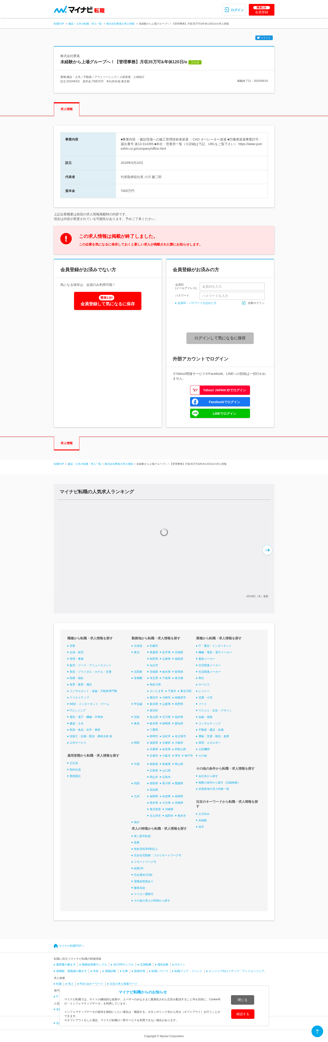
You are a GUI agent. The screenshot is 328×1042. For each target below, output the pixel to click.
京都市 (154, 755)
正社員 (74, 763)
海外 (137, 822)
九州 (137, 796)
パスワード (182, 295)
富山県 (154, 717)
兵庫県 (154, 749)
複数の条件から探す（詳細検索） (219, 782)
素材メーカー (206, 658)
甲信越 (138, 704)
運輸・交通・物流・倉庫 (213, 736)
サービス (204, 684)
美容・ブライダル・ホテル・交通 (90, 671)
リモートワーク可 (145, 862)
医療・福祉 (77, 678)
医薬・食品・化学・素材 (85, 729)
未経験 (202, 820)
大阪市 (166, 755)
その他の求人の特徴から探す (152, 900)
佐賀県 (166, 796)
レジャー (204, 691)
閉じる (242, 1000)
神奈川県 (155, 684)
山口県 (166, 770)
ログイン (237, 10)
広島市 (166, 777)
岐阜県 (154, 723)
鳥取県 (154, 764)
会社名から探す (208, 776)
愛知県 (179, 723)
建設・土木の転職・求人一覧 (85, 23)
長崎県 (179, 796)
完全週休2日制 (143, 874)
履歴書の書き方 (66, 964)
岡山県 (179, 764)
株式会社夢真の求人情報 (120, 23)
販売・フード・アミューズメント (90, 665)
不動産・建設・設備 (211, 729)
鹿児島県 (155, 809)
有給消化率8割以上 (146, 849)
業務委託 (75, 776)
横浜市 (154, 697)
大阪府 (179, 742)
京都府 (166, 742)
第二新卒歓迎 (142, 836)
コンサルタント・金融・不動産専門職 (93, 691)
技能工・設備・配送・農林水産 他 (91, 736)
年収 (96, 971)
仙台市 (154, 665)
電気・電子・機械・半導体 (86, 717)
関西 (137, 742)
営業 (72, 645)
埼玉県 (154, 678)
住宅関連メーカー (209, 665)
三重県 (154, 729)
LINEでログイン (225, 413)
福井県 (179, 717)
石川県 (166, 717)
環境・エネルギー (209, 742)
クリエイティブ (79, 697)
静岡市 (154, 736)
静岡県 (166, 723)
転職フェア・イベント (188, 971)
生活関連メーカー (209, 671)
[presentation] (221, 319)
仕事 (125, 971)
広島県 (154, 770)
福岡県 (154, 796)
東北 (137, 652)
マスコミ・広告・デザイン (215, 710)
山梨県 (166, 704)
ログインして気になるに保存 (220, 338)
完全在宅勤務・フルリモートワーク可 (157, 855)
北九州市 (155, 815)
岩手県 (166, 652)
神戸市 (189, 755)
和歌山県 (180, 749)
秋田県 (154, 658)
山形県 (166, 658)
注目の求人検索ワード (123, 983)
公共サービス (78, 742)
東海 (137, 723)
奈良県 (166, 749)
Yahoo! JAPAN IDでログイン (224, 390)
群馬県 (179, 671)
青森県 (154, 652)
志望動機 (145, 964)
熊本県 (154, 802)
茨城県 (154, 671)
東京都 (179, 678)
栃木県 (166, 671)
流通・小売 (205, 697)
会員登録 (261, 10)
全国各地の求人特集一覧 (213, 788)
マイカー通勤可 (143, 894)
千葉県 (166, 678)
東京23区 (186, 691)
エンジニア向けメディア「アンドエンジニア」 (238, 971)
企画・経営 (77, 652)
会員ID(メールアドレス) (186, 286)
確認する (242, 1014)
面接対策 (139, 971)
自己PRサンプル (123, 964)
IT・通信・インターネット (215, 645)
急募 (137, 842)
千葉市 (172, 691)
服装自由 (139, 887)
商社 (201, 678)
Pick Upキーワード (91, 983)
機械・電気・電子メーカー (215, 652)
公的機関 (204, 749)
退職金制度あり (143, 881)
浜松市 (166, 736)
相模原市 (180, 697)
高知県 (154, 789)
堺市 (177, 755)
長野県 (179, 704)
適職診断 (110, 971)
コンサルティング (209, 723)
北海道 (138, 645)
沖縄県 (169, 809)
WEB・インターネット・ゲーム (89, 704)
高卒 (201, 827)
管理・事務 (77, 658)
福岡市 (169, 815)
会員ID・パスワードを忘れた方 (197, 303)
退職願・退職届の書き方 (71, 971)
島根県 (166, 764)
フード (202, 704)
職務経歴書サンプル (94, 964)
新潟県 (154, 704)
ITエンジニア (78, 710)
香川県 (166, 783)
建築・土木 (77, 723)
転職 (59, 983)
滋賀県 (154, 742)
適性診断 (163, 964)
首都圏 (138, 678)
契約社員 (75, 769)
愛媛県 (179, 783)
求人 (71, 983)
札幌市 (154, 645)
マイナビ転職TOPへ (71, 945)
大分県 (166, 802)
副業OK (138, 868)
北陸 (137, 717)
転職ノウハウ (160, 971)
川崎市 (166, 697)
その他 (202, 755)
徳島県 (154, 783)
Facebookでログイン (224, 402)
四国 (137, 783)
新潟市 (154, 710)
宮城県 (179, 652)
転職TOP (59, 23)
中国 (137, 764)
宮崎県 (179, 802)
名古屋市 (180, 736)
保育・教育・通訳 (81, 684)
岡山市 (154, 777)
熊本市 (182, 815)
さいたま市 (157, 691)
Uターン (180, 964)
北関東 (138, 671)
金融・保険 (205, 717)
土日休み (204, 814)
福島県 (179, 658)
